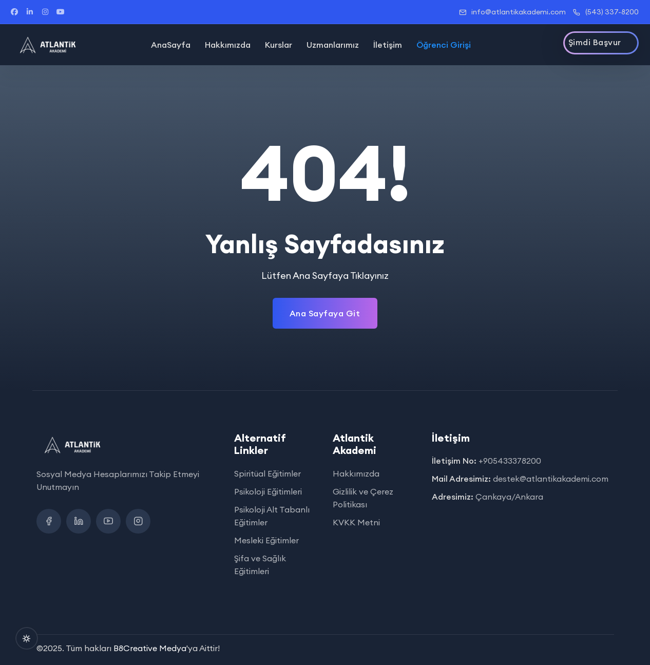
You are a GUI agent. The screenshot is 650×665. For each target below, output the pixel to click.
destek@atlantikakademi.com (550, 478)
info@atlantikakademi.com (512, 11)
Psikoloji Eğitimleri (268, 491)
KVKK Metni (356, 522)
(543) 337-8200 (606, 11)
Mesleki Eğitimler (266, 540)
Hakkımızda (228, 45)
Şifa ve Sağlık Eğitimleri (260, 564)
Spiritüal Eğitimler (267, 473)
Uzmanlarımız (333, 45)
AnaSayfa (170, 45)
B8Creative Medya (149, 648)
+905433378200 (510, 460)
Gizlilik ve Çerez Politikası (363, 497)
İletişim (387, 45)
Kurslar (278, 45)
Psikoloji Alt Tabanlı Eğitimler (272, 515)
